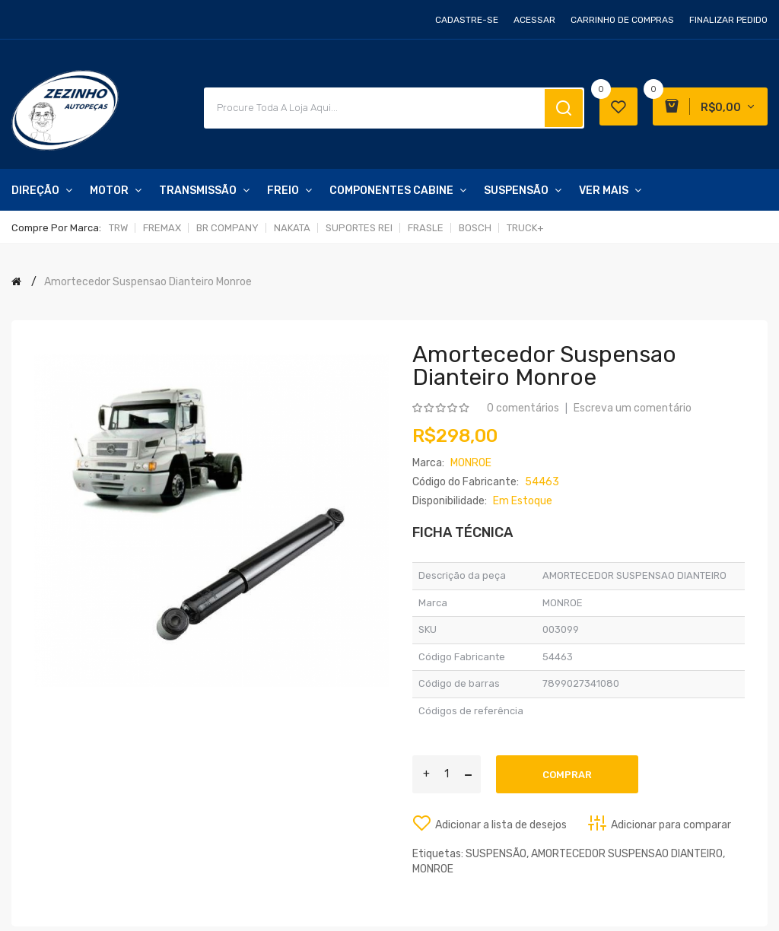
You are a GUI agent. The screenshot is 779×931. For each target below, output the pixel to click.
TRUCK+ (525, 228)
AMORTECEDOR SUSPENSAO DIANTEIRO (627, 853)
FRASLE (426, 228)
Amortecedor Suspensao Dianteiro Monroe (148, 281)
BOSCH (475, 228)
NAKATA (292, 228)
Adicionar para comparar (671, 824)
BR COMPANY (227, 228)
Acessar (534, 19)
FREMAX (162, 228)
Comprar (567, 774)
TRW (118, 228)
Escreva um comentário (633, 408)
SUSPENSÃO (496, 853)
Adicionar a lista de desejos (501, 824)
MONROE (432, 869)
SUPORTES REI (359, 228)
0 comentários (523, 408)
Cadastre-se (466, 19)
